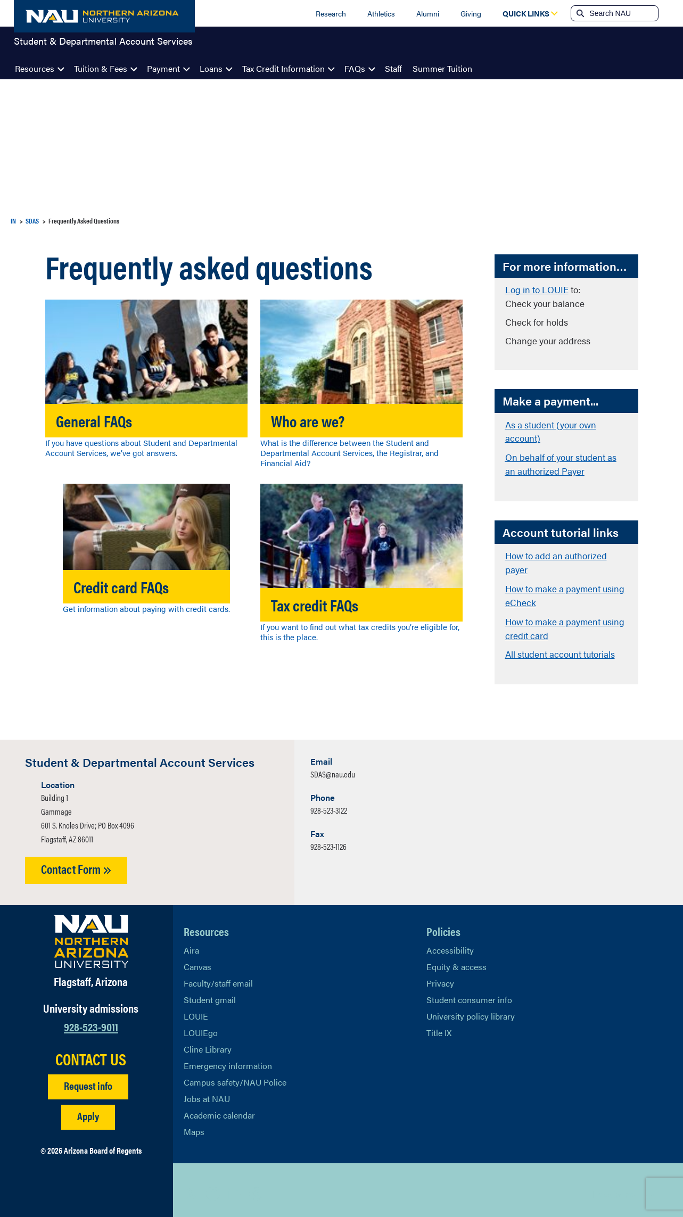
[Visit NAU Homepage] (91, 934)
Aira (191, 943)
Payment (163, 68)
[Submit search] (579, 13)
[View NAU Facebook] (213, 1186)
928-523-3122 (328, 803)
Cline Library (208, 1042)
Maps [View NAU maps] (194, 1124)
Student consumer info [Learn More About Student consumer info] (469, 992)
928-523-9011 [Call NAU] (91, 1019)
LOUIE (196, 1009)
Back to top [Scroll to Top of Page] (614, 1186)
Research (331, 13)
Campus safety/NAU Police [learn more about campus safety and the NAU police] (235, 1075)
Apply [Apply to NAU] (88, 1108)
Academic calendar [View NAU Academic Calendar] (219, 1108)
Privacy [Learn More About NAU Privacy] (440, 976)
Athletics (381, 13)
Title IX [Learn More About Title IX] (438, 1025)
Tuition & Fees (100, 68)
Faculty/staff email (218, 976)
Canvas (197, 959)
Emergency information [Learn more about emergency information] (228, 1058)
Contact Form (76, 862)
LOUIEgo (201, 1025)
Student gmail (210, 992)
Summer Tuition (442, 68)
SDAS (32, 221)
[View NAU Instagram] (255, 1186)
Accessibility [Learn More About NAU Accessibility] (450, 943)
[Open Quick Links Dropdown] (526, 13)
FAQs (354, 68)
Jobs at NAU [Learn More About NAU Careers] (207, 1091)
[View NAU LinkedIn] (234, 1186)
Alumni (427, 13)
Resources (34, 68)
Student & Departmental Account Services (103, 45)
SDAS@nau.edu (332, 767)
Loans (211, 68)
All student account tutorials (560, 647)
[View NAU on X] (191, 1186)
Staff (393, 68)
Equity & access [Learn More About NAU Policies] (456, 959)
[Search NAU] (622, 13)
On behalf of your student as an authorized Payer (560, 462)
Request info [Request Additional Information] (88, 1078)
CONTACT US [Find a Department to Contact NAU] (90, 1052)
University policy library (470, 1009)
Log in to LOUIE (537, 289)
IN (13, 221)
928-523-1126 (328, 839)
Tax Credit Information (283, 68)
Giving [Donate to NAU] (470, 13)
